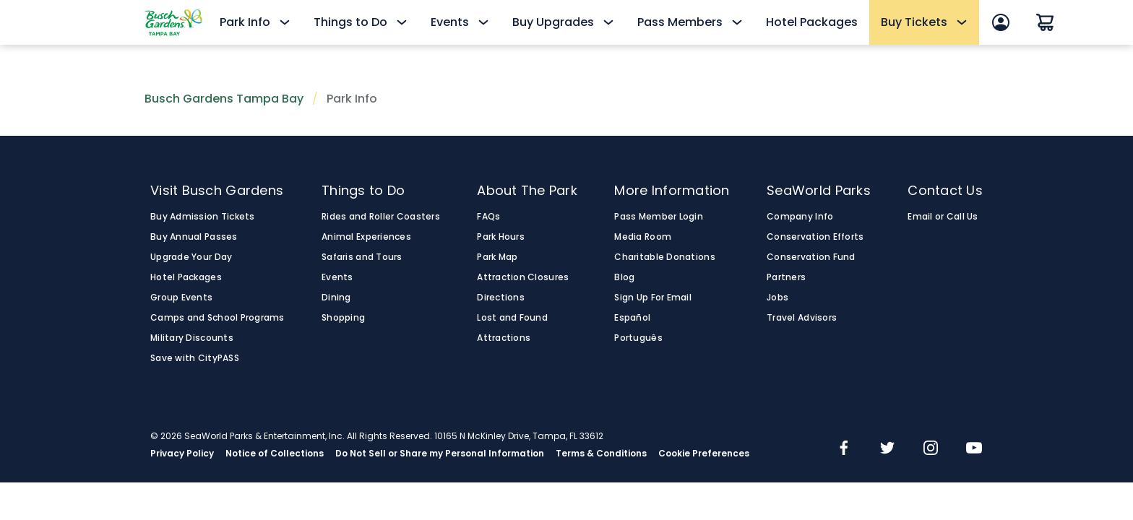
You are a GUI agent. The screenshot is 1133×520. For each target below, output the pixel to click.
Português (638, 338)
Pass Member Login (658, 216)
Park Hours (501, 237)
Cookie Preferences (703, 453)
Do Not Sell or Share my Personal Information (439, 453)
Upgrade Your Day (191, 257)
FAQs (488, 216)
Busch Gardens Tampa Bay (224, 98)
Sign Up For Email (653, 297)
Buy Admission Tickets (202, 216)
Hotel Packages (812, 22)
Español (632, 318)
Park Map (497, 257)
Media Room (642, 237)
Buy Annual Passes (194, 237)
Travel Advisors (802, 318)
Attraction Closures (523, 277)
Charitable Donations (664, 257)
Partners (786, 277)
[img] (844, 449)
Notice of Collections (274, 453)
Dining (336, 297)
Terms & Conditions (601, 453)
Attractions (503, 338)
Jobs (777, 297)
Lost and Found (512, 318)
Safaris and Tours (362, 257)
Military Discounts (191, 338)
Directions (501, 297)
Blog (624, 277)
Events (337, 277)
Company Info (800, 216)
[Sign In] (1000, 22)
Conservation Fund (811, 257)
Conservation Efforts (815, 237)
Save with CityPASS (194, 358)
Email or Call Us (943, 216)
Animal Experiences (366, 237)
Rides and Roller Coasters (381, 216)
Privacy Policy (182, 453)
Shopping (343, 318)
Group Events (181, 297)
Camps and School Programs (217, 318)
